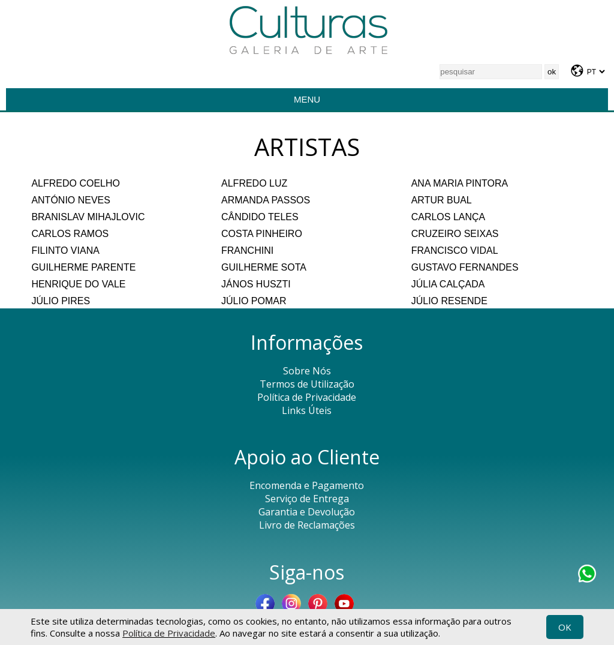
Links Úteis (307, 410)
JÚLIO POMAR (253, 301)
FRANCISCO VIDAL (454, 250)
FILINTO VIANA (65, 250)
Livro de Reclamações (307, 525)
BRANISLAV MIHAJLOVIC (88, 217)
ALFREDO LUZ (254, 183)
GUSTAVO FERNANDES (465, 267)
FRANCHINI (247, 250)
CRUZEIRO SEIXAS (455, 234)
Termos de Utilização (307, 384)
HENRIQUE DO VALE (78, 284)
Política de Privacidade (168, 633)
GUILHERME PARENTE (83, 267)
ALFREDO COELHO (75, 183)
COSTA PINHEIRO (261, 234)
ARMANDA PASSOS (265, 200)
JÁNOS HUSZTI (256, 284)
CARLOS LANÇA (448, 217)
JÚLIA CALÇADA (448, 284)
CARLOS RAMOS (70, 234)
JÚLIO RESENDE (449, 301)
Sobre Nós (307, 370)
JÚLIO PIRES (60, 301)
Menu (307, 99)
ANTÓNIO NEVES (70, 200)
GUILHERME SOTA (263, 267)
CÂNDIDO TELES (260, 217)
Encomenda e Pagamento (306, 485)
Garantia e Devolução (306, 511)
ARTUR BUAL (441, 200)
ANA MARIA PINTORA (459, 183)
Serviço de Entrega (307, 498)
